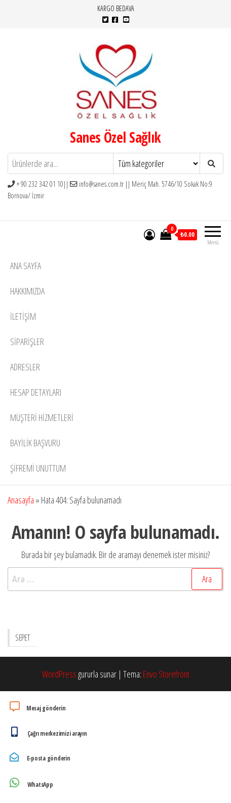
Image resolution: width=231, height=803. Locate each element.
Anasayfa (21, 500)
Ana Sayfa (25, 266)
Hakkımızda (27, 291)
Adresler (25, 367)
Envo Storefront (166, 674)
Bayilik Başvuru (35, 443)
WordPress (59, 674)
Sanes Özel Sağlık (115, 137)
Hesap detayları (35, 392)
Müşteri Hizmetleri (41, 417)
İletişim (23, 316)
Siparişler (27, 341)
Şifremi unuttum (38, 468)
